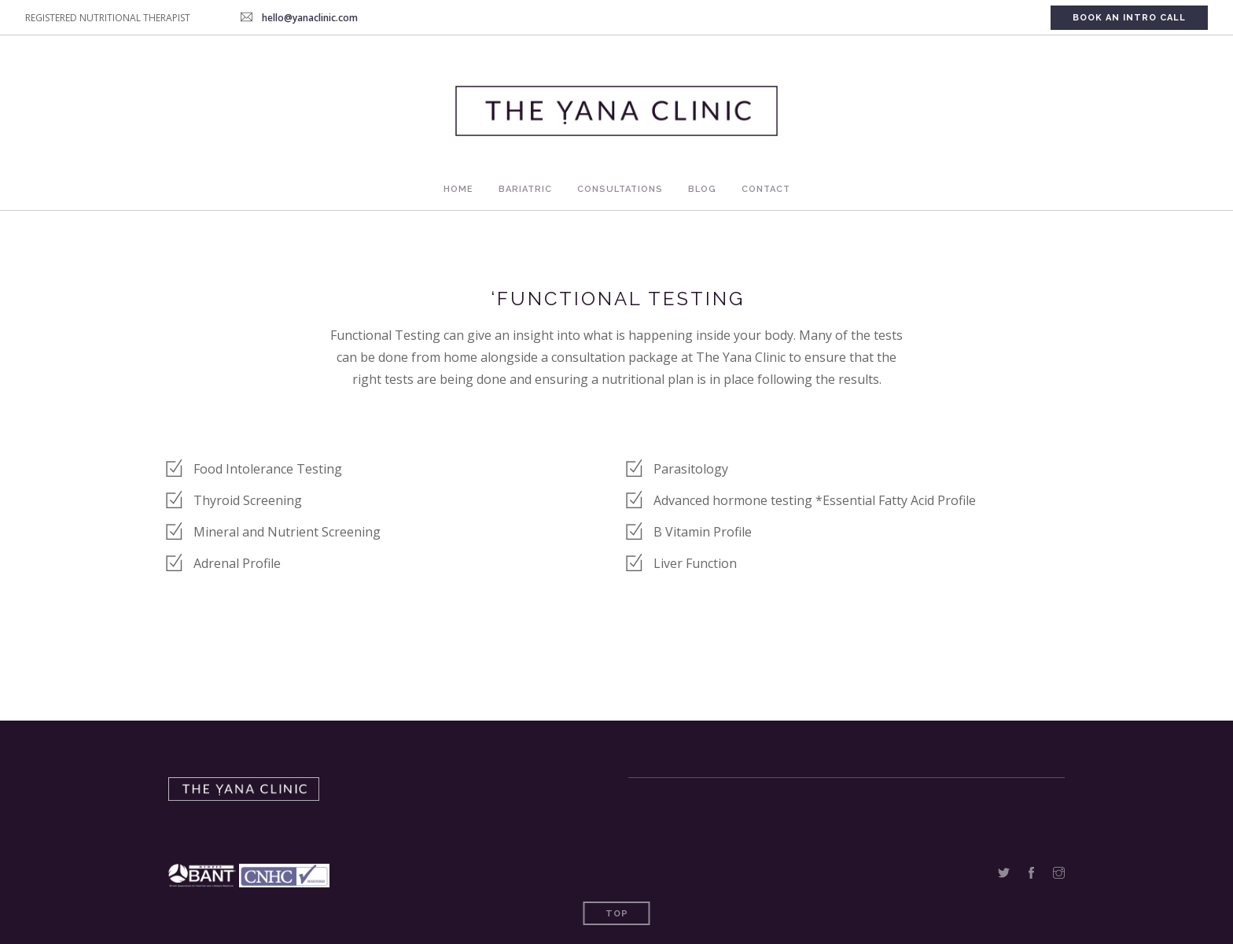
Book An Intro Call (1129, 18)
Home (458, 189)
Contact (766, 189)
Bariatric (525, 189)
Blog (702, 189)
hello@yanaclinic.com (310, 17)
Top (616, 914)
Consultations (620, 189)
